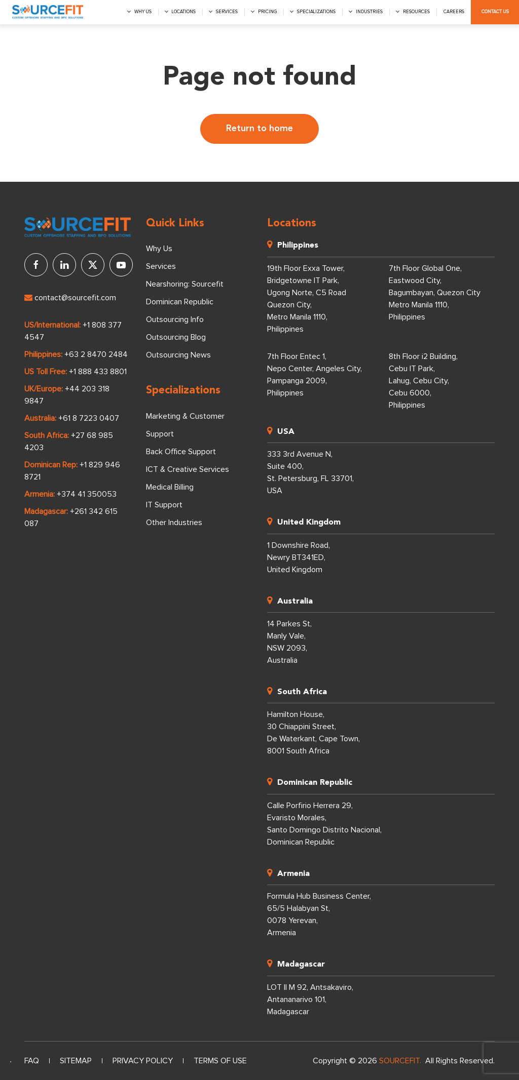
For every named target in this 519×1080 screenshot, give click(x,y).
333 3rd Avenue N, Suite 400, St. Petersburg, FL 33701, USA (310, 472)
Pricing (267, 12)
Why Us (159, 249)
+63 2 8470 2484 (96, 354)
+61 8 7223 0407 (88, 418)
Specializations (316, 12)
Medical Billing (170, 487)
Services (227, 12)
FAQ (31, 1061)
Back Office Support (181, 452)
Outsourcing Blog (176, 337)
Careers (453, 12)
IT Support (164, 505)
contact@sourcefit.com (70, 298)
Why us (143, 12)
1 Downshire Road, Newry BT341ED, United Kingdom (298, 557)
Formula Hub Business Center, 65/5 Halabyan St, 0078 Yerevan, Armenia (319, 914)
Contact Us (495, 12)
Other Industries (174, 522)
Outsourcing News (178, 355)
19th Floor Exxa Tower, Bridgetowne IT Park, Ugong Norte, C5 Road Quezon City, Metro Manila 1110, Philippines (306, 298)
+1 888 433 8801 (98, 372)
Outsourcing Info (175, 319)
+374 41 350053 (87, 494)
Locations (184, 12)
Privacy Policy (143, 1061)
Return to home (259, 128)
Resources (416, 12)
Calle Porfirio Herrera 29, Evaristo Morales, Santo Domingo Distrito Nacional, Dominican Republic (324, 824)
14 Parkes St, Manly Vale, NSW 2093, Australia (289, 642)
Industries (369, 12)
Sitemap (76, 1061)
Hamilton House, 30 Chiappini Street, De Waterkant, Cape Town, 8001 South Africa (313, 732)
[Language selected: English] (10, 1061)
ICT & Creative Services (187, 469)
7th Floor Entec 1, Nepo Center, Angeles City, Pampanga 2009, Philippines (314, 374)
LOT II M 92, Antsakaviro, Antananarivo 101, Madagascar (310, 999)
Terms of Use (220, 1061)
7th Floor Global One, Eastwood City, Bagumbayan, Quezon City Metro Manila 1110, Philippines (434, 292)
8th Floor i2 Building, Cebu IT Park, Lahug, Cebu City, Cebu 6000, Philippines (423, 380)
